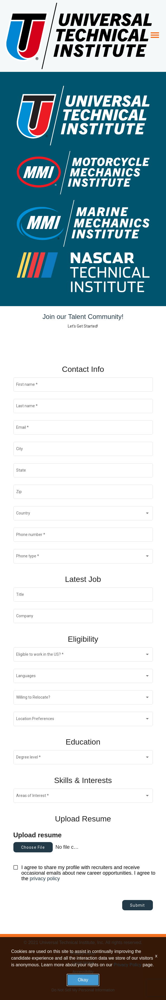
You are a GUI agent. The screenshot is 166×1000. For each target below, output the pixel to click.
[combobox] (83, 514)
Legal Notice (83, 962)
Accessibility (82, 972)
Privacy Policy (83, 953)
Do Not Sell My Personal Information (82, 990)
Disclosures (83, 981)
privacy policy (45, 878)
